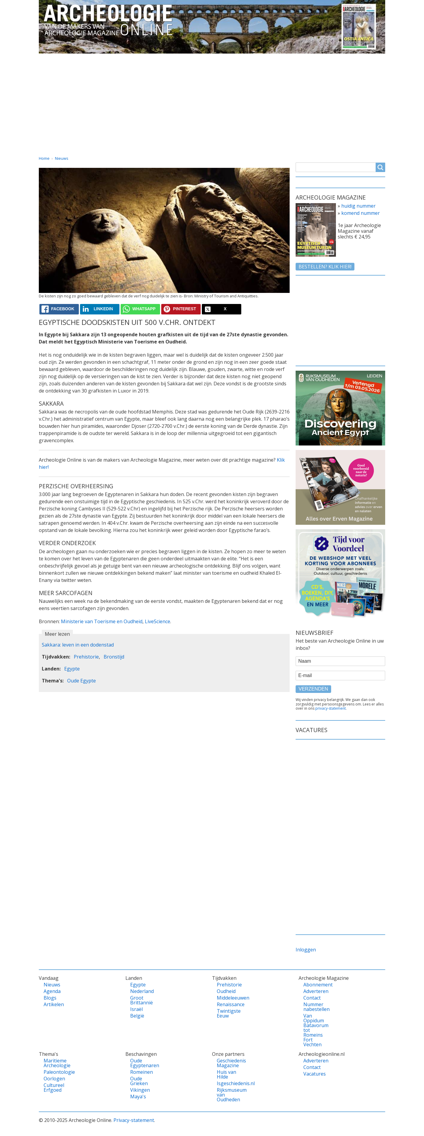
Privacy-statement (133, 1120)
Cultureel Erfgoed (54, 1087)
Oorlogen (54, 1079)
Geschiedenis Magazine (227, 1063)
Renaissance (227, 1004)
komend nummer (360, 213)
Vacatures (368, 59)
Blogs (50, 998)
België (137, 1016)
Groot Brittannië (140, 1000)
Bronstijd (114, 656)
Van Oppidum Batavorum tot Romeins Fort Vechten (313, 1030)
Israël (136, 1009)
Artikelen (54, 1004)
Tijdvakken (227, 59)
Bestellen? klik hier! (325, 266)
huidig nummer (358, 206)
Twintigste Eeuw (227, 1013)
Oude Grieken (139, 1081)
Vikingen (140, 1090)
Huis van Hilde (226, 1074)
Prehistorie (86, 656)
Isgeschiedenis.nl (227, 1083)
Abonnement (313, 985)
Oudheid (226, 991)
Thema (181, 59)
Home (51, 59)
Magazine (276, 59)
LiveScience (157, 621)
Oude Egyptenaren (140, 1063)
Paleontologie (54, 1072)
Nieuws (61, 158)
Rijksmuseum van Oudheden (227, 1094)
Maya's (138, 1096)
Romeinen (140, 1072)
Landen (138, 59)
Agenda (52, 991)
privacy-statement (330, 708)
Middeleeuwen (227, 998)
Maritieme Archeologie (54, 1063)
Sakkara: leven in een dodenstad (78, 644)
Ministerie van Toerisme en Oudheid (101, 621)
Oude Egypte (81, 680)
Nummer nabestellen (313, 1006)
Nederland (140, 991)
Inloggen (306, 949)
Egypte (72, 668)
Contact (322, 59)
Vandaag (94, 59)
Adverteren (313, 991)
